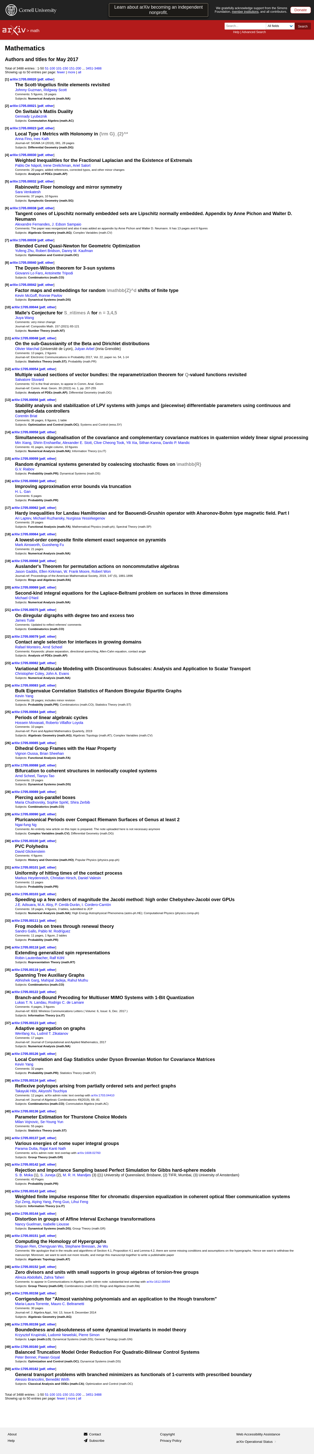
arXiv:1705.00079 (25, 636)
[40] (8, 1111)
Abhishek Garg (27, 980)
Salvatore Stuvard (29, 380)
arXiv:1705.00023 (23, 128)
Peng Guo (61, 1202)
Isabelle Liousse (56, 1224)
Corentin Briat (26, 416)
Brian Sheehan (52, 753)
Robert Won (101, 571)
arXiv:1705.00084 (25, 712)
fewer (61, 72)
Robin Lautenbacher (31, 958)
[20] (8, 587)
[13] (8, 400)
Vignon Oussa (26, 753)
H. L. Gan (23, 492)
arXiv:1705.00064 (25, 534)
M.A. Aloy (45, 905)
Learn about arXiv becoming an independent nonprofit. (158, 10)
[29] (8, 814)
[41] (8, 1138)
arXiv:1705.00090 (25, 814)
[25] (8, 712)
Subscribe (96, 1441)
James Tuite (25, 620)
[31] (8, 867)
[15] (8, 458)
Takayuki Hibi (25, 1091)
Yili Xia (131, 443)
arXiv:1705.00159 (25, 1324)
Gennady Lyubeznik (31, 116)
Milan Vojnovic (26, 1122)
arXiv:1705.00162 (25, 1369)
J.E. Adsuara (25, 905)
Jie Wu (102, 1246)
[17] (8, 508)
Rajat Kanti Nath (52, 1149)
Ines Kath (41, 139)
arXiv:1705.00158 (25, 1293)
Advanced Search (254, 32)
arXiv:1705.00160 (25, 1347)
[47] (8, 1293)
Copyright (167, 1434)
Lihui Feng (79, 1202)
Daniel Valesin (89, 878)
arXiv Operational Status (256, 1442)
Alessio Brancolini (29, 1379)
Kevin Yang (24, 696)
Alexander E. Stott (77, 443)
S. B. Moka (24, 1175)
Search (303, 26)
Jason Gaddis (26, 571)
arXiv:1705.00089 (25, 792)
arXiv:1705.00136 (25, 1111)
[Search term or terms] (247, 26)
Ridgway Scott (55, 90)
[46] (8, 1267)
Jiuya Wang (24, 318)
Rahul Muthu (77, 980)
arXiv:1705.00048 (25, 338)
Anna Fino (23, 139)
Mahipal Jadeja (53, 980)
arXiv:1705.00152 (25, 1267)
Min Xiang (23, 443)
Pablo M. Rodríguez (54, 931)
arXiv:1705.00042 (23, 285)
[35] (8, 970)
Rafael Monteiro (28, 647)
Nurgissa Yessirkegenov (85, 518)
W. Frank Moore (76, 571)
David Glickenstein (30, 851)
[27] (8, 765)
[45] (8, 1236)
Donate (300, 10)
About (12, 1434)
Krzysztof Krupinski (30, 1335)
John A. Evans (57, 674)
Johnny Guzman (28, 90)
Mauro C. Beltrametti (67, 1304)
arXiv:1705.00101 (25, 867)
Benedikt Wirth (58, 1379)
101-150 (62, 68)
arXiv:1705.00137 (25, 1138)
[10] (8, 307)
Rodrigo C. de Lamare (66, 1002)
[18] (8, 534)
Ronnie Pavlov (50, 295)
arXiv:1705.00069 (25, 587)
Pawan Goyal (49, 1357)
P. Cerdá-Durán (67, 905)
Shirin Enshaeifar (47, 443)
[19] (8, 561)
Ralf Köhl (57, 958)
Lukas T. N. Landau (30, 1002)
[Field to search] (280, 26)
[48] (8, 1324)
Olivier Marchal (27, 349)
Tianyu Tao (45, 776)
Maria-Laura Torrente (32, 1304)
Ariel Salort (82, 165)
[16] (8, 481)
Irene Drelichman (57, 165)
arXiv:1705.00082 (25, 663)
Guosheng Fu (53, 545)
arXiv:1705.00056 (25, 400)
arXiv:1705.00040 (23, 262)
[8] (7, 262)
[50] (8, 1369)
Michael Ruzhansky (48, 518)
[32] (8, 894)
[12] (8, 369)
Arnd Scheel (52, 647)
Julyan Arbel (84, 349)
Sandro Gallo (25, 931)
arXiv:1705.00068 (25, 561)
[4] (7, 155)
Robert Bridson (48, 251)
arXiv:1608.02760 (88, 1152)
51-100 (50, 68)
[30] (8, 841)
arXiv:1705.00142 (25, 1164)
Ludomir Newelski (62, 1335)
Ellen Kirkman (50, 571)
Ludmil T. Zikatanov (52, 1033)
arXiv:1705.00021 (23, 106)
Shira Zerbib (80, 802)
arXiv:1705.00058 (25, 432)
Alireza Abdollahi (28, 1277)
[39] (8, 1080)
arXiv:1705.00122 (25, 992)
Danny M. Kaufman (77, 251)
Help (236, 32)
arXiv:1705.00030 (23, 155)
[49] (8, 1347)
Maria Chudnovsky (30, 802)
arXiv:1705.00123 (25, 1023)
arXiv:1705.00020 (23, 79)
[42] (8, 1164)
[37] (8, 1023)
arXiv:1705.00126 (25, 1054)
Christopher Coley (29, 674)
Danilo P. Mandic (176, 443)
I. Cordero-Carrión (96, 905)
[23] (8, 663)
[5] (7, 181)
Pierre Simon (89, 1335)
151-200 (75, 68)
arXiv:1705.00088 (25, 765)
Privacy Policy (171, 1441)
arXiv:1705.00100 (25, 841)
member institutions (245, 11)
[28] (8, 792)
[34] (8, 947)
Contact (95, 1434)
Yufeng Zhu (24, 251)
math (34, 31)
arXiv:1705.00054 (25, 369)
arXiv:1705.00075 (25, 610)
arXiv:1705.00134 (25, 1080)
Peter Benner (25, 1357)
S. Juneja (47, 1175)
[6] (7, 208)
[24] (8, 685)
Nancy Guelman (28, 1224)
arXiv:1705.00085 (25, 743)
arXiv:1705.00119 (25, 970)
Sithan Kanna (150, 443)
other (49, 79)
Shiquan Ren (25, 1246)
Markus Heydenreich (31, 878)
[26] (8, 743)
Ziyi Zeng (22, 1202)
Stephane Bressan (80, 1246)
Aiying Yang (41, 1202)
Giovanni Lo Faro (29, 273)
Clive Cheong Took (109, 443)
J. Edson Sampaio (66, 224)
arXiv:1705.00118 (25, 947)
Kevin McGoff (26, 295)
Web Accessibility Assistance (258, 1434)
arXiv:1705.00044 (25, 307)
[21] (8, 610)
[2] (7, 106)
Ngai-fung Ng (25, 825)
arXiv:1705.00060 (25, 481)
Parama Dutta (26, 1149)
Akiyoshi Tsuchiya (52, 1091)
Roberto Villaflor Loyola (64, 723)
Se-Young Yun (51, 1122)
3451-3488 (94, 68)
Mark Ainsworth (27, 545)
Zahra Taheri (54, 1277)
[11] (8, 338)
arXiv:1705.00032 (23, 181)
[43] (8, 1191)
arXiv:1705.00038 (23, 208)
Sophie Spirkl (57, 802)
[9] (7, 285)
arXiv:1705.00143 (25, 1191)
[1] (7, 79)
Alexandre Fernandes (32, 224)
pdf (40, 79)
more (71, 72)
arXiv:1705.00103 (25, 894)
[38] (8, 1054)
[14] (8, 432)
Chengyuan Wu (50, 1246)
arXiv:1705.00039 (23, 240)
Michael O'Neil (26, 598)
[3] (7, 128)
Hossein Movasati (29, 723)
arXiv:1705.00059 (25, 458)
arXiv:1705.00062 (25, 508)
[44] (8, 1213)
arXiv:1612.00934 (158, 1281)
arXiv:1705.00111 (25, 920)
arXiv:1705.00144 (25, 1213)
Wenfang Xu (25, 1033)
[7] (7, 240)
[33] (8, 920)
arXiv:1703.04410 (102, 1095)
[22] (8, 636)
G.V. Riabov (24, 469)
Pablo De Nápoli (28, 165)
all (79, 72)
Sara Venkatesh (28, 192)
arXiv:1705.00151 (25, 1236)
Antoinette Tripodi (59, 273)
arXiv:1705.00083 (25, 685)
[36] (8, 992)
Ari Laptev (23, 518)
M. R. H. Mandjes (77, 1175)
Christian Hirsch (63, 878)
